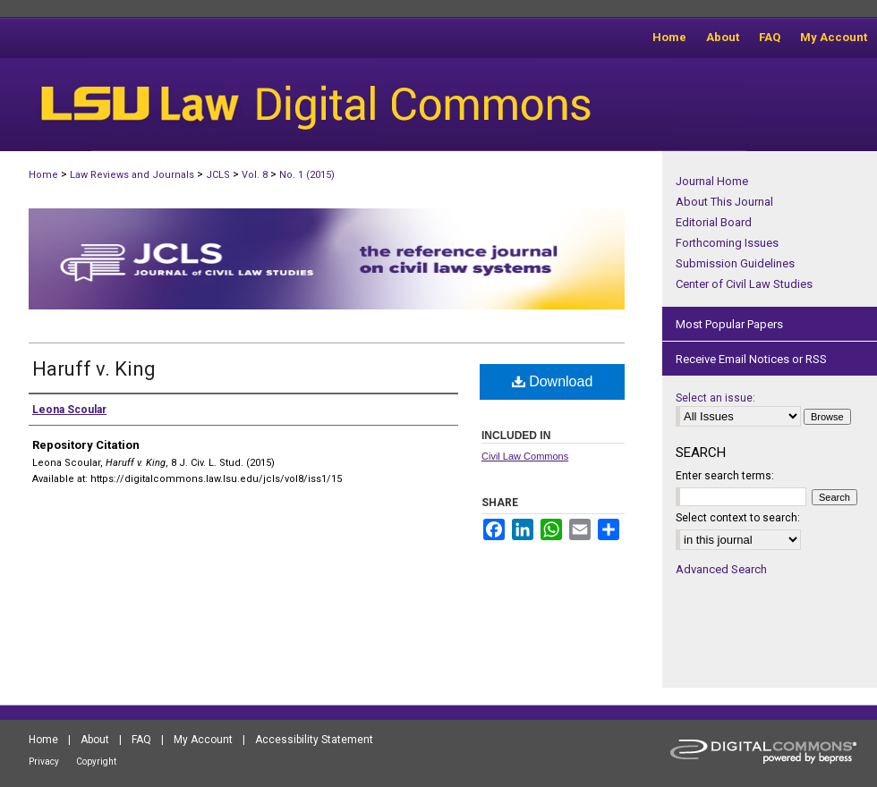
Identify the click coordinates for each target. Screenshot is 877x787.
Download (552, 381)
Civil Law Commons (524, 456)
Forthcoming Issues (727, 243)
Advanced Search (721, 569)
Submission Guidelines (735, 263)
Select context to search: (738, 518)
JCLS (218, 175)
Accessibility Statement (314, 739)
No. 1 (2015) (307, 175)
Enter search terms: (725, 476)
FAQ (141, 739)
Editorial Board (714, 222)
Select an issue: (715, 398)
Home (43, 175)
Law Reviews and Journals (132, 175)
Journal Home (712, 181)
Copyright (96, 761)
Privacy (44, 761)
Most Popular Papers (729, 324)
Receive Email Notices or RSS (751, 359)
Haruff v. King (94, 369)
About (95, 739)
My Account (203, 739)
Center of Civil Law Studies (744, 284)
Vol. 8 (255, 175)
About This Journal (724, 201)
